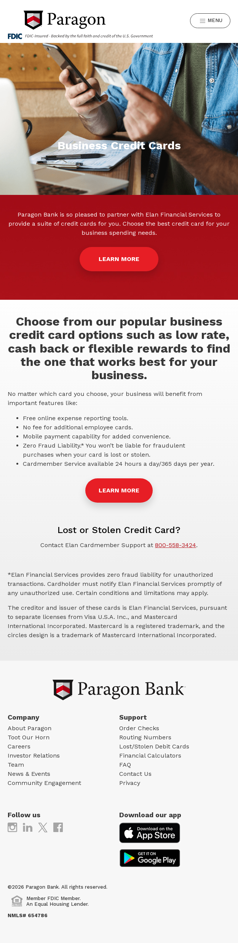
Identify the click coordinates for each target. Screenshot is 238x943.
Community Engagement (44, 782)
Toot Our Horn (29, 737)
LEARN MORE (119, 259)
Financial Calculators (150, 755)
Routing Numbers (145, 737)
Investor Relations (34, 755)
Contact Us (135, 773)
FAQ (125, 764)
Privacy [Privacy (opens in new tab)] (129, 782)
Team (16, 764)
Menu (211, 20)
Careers (19, 746)
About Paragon (29, 728)
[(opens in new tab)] (12, 827)
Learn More (119, 490)
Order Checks (139, 728)
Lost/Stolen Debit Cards (154, 746)
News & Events (29, 773)
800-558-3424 (175, 545)
